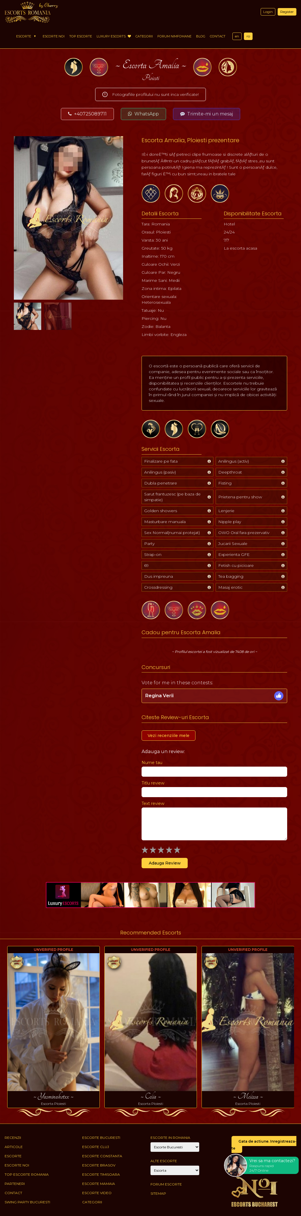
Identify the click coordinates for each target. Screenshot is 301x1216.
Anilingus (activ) (233, 461)
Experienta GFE (234, 554)
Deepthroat (230, 472)
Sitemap (158, 1193)
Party (149, 543)
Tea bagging (230, 576)
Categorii (144, 36)
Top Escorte (80, 36)
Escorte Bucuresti (101, 1137)
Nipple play (229, 521)
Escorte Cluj (95, 1147)
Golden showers (160, 510)
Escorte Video (97, 1193)
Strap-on (152, 554)
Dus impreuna (158, 576)
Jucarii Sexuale (232, 543)
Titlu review (153, 783)
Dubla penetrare (160, 483)
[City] (174, 1147)
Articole (14, 1147)
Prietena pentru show (240, 496)
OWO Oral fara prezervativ (243, 532)
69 (146, 565)
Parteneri (15, 1183)
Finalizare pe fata (161, 461)
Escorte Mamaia (98, 1183)
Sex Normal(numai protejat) (172, 532)
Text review (153, 803)
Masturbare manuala (165, 521)
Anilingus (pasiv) (160, 472)
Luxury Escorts (114, 36)
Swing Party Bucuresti (27, 1202)
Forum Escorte (166, 1184)
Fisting (225, 483)
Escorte (23, 36)
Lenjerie (226, 510)
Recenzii (13, 1137)
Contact (217, 36)
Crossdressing (158, 587)
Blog (200, 36)
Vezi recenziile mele (168, 735)
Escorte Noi (54, 36)
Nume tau (152, 762)
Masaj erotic (230, 587)
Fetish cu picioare (236, 565)
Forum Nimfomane (174, 36)
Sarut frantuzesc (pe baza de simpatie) (172, 496)
